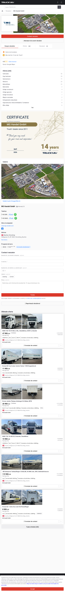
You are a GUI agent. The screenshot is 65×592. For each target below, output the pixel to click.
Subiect (5, 274)
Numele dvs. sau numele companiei (12, 255)
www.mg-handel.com (7, 226)
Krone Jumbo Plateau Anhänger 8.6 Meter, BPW (17, 401)
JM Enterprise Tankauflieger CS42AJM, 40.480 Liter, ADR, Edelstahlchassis (25, 471)
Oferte (29, 46)
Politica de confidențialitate (34, 298)
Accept (32, 589)
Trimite (32, 295)
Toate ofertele (32, 527)
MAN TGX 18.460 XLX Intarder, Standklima (15, 436)
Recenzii (43, 46)
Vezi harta (4, 240)
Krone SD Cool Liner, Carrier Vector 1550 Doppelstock (19, 366)
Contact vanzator (32, 36)
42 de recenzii (12, 61)
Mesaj (5, 280)
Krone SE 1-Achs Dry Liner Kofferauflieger (15, 507)
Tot (32, 107)
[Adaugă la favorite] (61, 345)
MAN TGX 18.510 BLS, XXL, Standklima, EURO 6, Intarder (19, 331)
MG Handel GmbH (6, 342)
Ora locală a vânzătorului (23, 247)
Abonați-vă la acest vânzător (32, 41)
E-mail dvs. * (4, 261)
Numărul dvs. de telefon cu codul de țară (14, 268)
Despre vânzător (11, 46)
